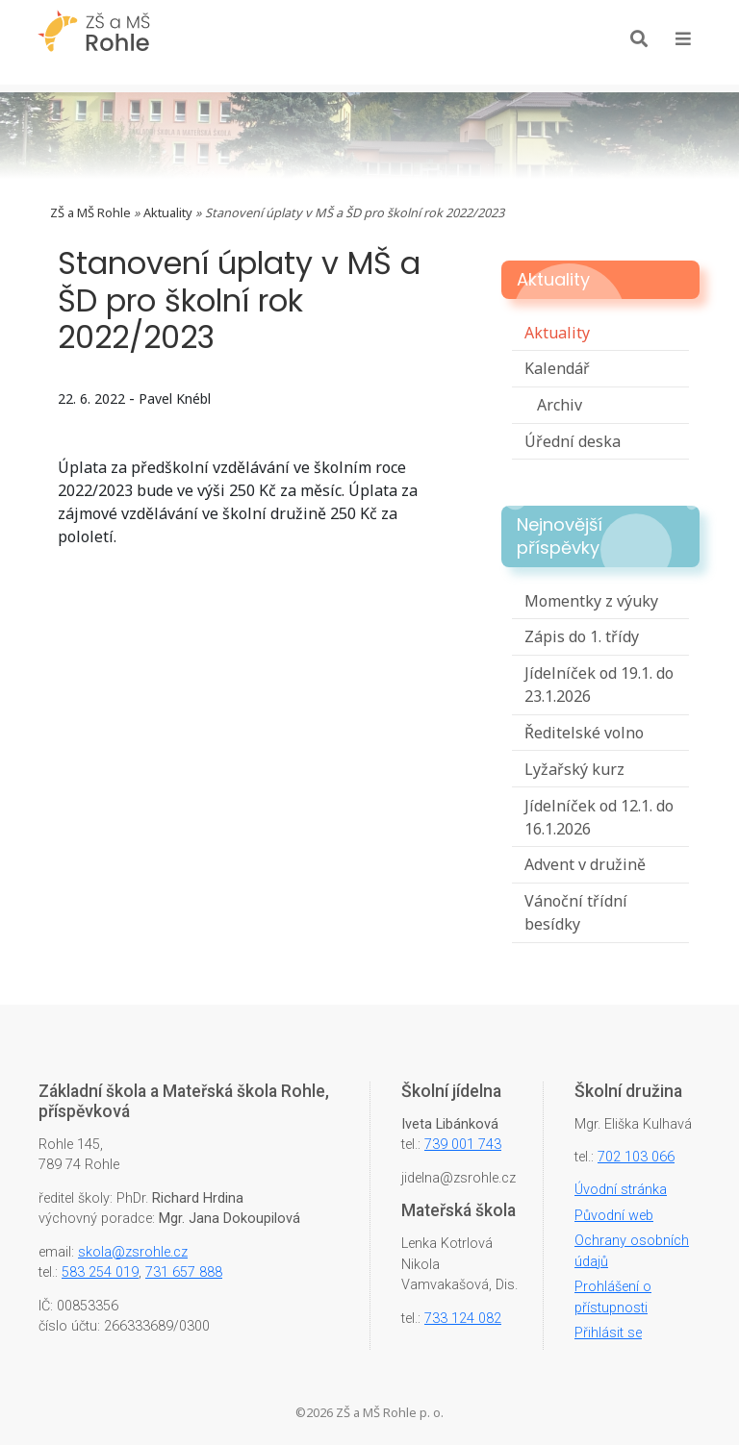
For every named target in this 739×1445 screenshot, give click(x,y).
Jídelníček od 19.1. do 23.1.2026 (599, 684)
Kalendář (557, 368)
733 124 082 (462, 1318)
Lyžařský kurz (574, 769)
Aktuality (167, 212)
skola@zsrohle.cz (133, 1252)
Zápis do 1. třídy (581, 636)
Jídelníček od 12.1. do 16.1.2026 (599, 817)
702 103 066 (636, 1157)
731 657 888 (183, 1272)
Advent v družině (585, 864)
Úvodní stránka (620, 1190)
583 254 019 (100, 1272)
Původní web (613, 1216)
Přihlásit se (608, 1333)
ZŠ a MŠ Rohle (90, 212)
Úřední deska (572, 441)
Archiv (559, 404)
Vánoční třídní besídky (575, 912)
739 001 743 (462, 1144)
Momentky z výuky (591, 600)
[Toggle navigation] (683, 38)
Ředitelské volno (584, 732)
